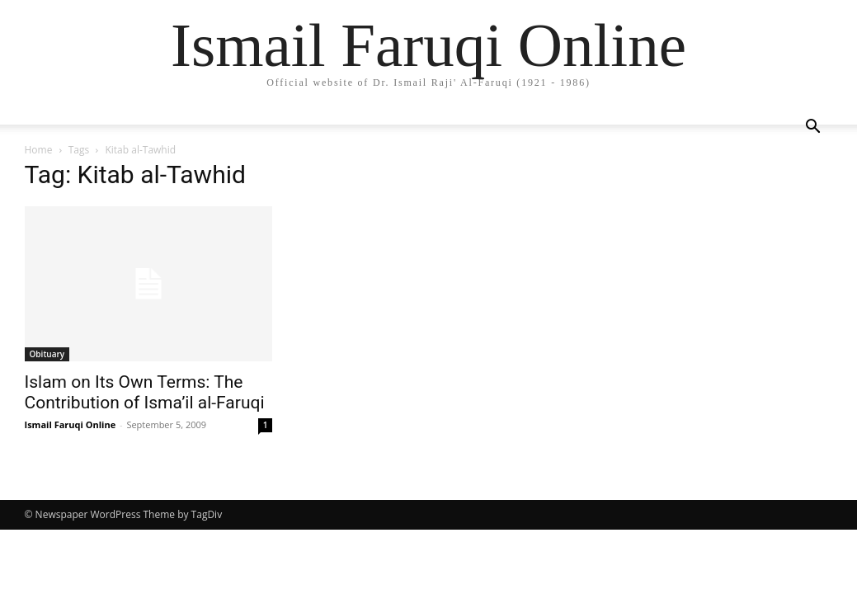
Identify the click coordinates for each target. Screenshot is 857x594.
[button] (813, 128)
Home (39, 150)
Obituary (47, 354)
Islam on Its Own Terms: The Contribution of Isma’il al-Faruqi (145, 392)
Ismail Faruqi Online (70, 424)
